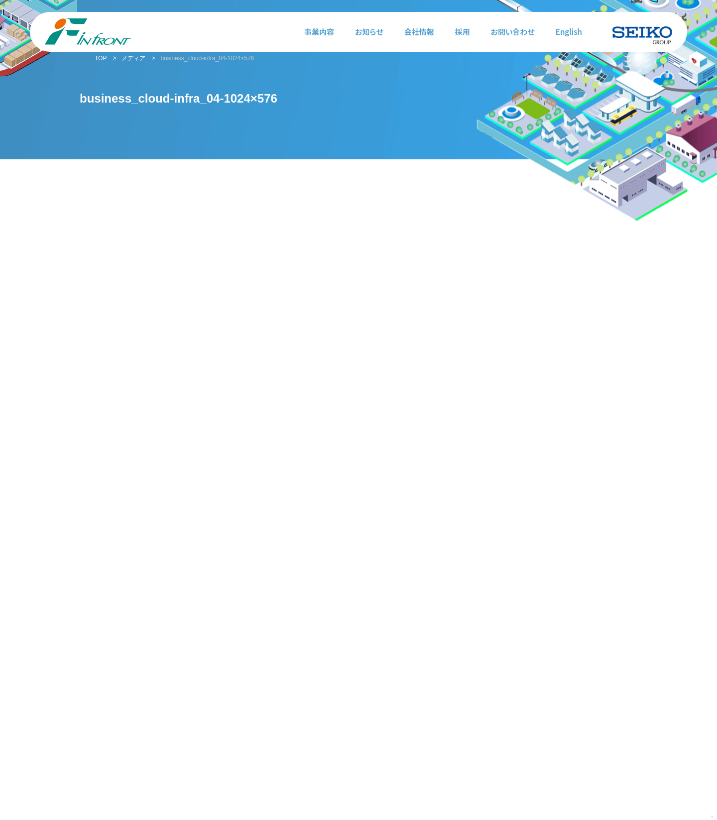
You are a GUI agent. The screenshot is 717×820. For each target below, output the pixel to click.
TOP (101, 58)
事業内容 (319, 31)
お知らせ (369, 31)
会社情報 (419, 31)
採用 (462, 31)
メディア (133, 58)
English (569, 31)
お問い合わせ (513, 31)
